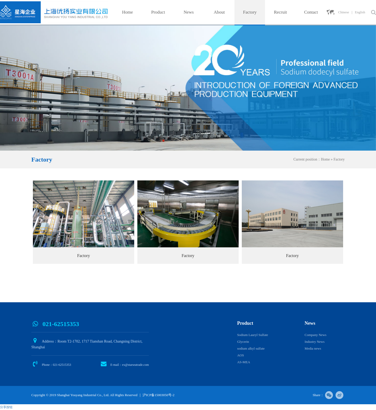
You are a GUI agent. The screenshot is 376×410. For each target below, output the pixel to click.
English (360, 12)
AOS (240, 355)
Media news (313, 348)
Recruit (280, 12)
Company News (315, 335)
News (189, 12)
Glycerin (243, 342)
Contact (311, 12)
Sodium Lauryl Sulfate (252, 335)
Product (158, 12)
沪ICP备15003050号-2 (158, 395)
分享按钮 (6, 407)
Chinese (343, 12)
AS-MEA (243, 362)
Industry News (315, 342)
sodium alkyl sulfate (251, 348)
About (219, 12)
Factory (250, 12)
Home (127, 12)
